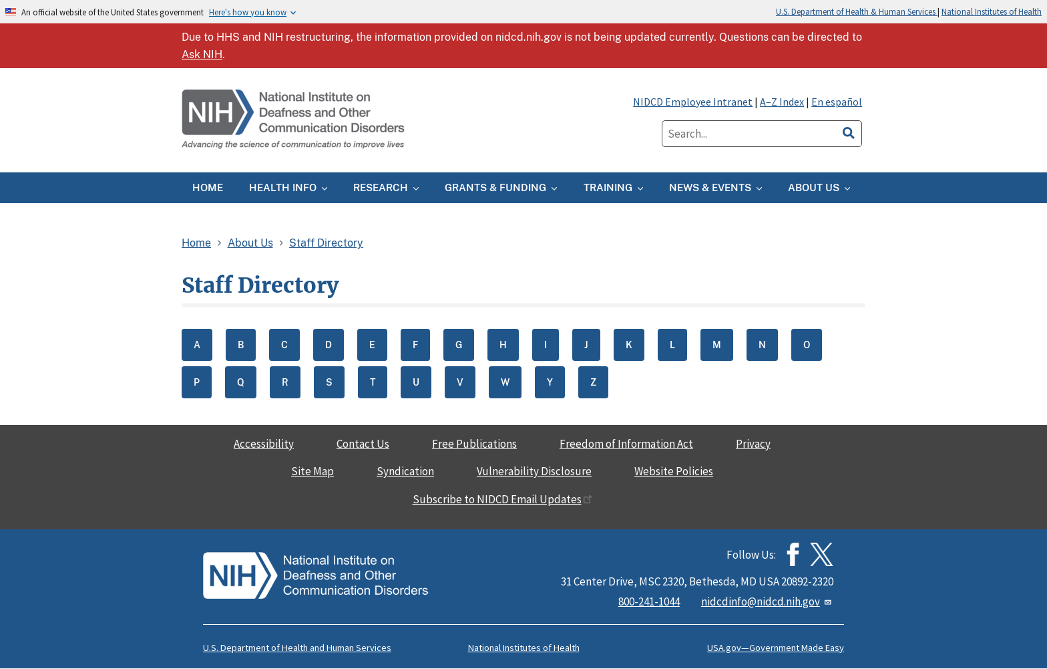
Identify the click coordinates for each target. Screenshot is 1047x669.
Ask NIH (202, 54)
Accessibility (264, 443)
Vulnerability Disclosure (534, 471)
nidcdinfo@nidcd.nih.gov (767, 601)
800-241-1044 (649, 601)
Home (196, 243)
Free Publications (474, 443)
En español (836, 101)
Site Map (312, 471)
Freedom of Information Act (626, 443)
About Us (250, 243)
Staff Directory (326, 243)
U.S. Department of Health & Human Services (856, 11)
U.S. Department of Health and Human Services (297, 648)
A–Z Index (782, 101)
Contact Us (363, 443)
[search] (848, 131)
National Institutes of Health (991, 11)
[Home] (294, 120)
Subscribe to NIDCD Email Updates (502, 499)
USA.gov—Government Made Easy (775, 648)
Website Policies (673, 471)
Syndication (405, 471)
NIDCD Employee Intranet (693, 101)
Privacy (753, 443)
